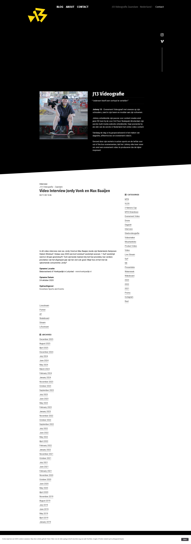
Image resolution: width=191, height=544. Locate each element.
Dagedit (128, 225)
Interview (129, 229)
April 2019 (43, 518)
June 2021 (43, 467)
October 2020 (45, 479)
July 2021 (43, 462)
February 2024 (45, 373)
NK (126, 263)
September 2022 (46, 424)
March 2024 (44, 369)
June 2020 (43, 484)
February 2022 (45, 445)
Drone (127, 220)
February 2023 (45, 407)
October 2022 (45, 420)
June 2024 (43, 360)
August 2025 (44, 343)
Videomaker (130, 237)
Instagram (129, 297)
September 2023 (46, 390)
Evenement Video (132, 216)
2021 (127, 288)
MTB (127, 199)
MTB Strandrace (131, 212)
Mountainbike (130, 242)
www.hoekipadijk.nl (83, 271)
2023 (127, 280)
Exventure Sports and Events (51, 289)
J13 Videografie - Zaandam (51, 187)
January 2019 (45, 522)
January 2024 (45, 377)
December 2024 (46, 352)
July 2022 (43, 428)
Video (127, 250)
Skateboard (44, 318)
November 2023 (46, 382)
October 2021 (45, 458)
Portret (42, 310)
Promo (127, 293)
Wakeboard (129, 276)
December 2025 (46, 339)
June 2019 (43, 509)
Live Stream (130, 254)
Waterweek (129, 271)
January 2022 (45, 450)
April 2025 (43, 348)
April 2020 (43, 492)
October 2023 (45, 386)
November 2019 (46, 496)
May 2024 (43, 365)
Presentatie (130, 267)
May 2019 (43, 513)
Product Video (131, 246)
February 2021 (45, 471)
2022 (127, 284)
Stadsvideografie (132, 233)
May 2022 (43, 437)
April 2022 (43, 441)
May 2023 (43, 403)
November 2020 (46, 475)
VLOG (127, 203)
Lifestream (44, 327)
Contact (82, 6)
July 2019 (43, 505)
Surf (126, 259)
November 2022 (46, 416)
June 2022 (43, 433)
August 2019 (44, 501)
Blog (60, 6)
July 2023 (43, 394)
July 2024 (43, 356)
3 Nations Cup (131, 208)
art (40, 314)
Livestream (44, 305)
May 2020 (43, 488)
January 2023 (45, 411)
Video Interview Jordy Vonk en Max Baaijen (74, 190)
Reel (127, 301)
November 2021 (46, 454)
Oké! (185, 539)
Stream (42, 322)
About (70, 6)
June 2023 (43, 399)
